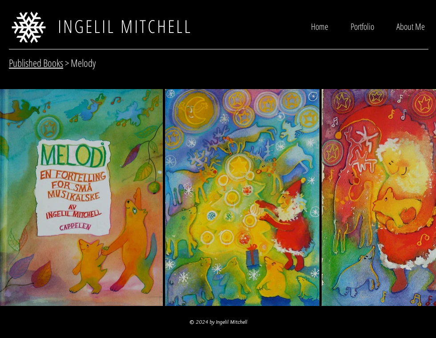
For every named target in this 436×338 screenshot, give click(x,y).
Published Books (36, 63)
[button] (362, 26)
